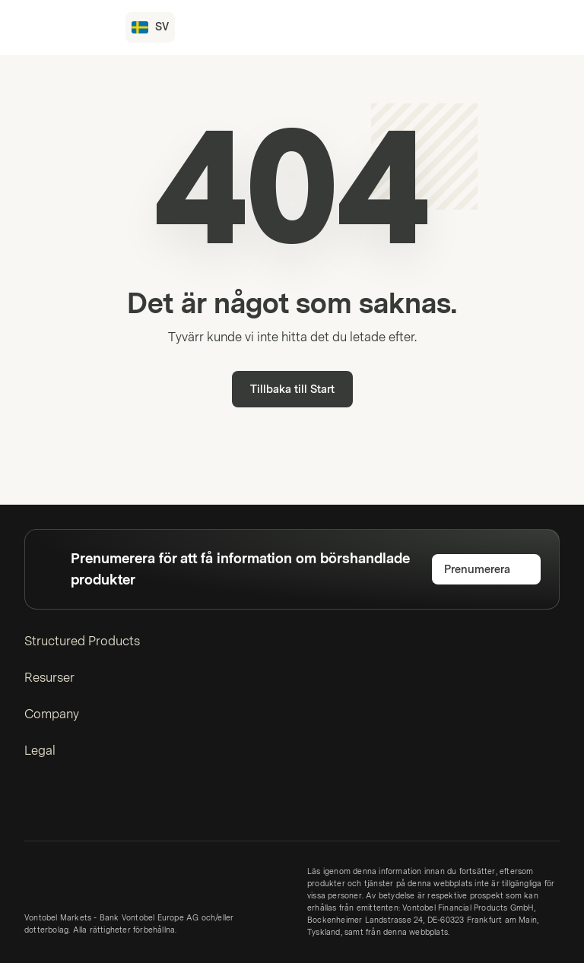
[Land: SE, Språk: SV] (150, 27)
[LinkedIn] (33, 806)
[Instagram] (58, 806)
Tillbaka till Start (292, 389)
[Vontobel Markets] (65, 27)
